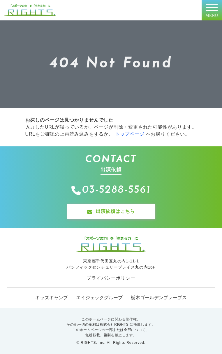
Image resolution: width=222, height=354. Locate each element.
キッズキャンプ (51, 297)
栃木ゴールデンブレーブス (159, 297)
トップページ (130, 134)
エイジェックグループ (99, 297)
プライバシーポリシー (111, 278)
